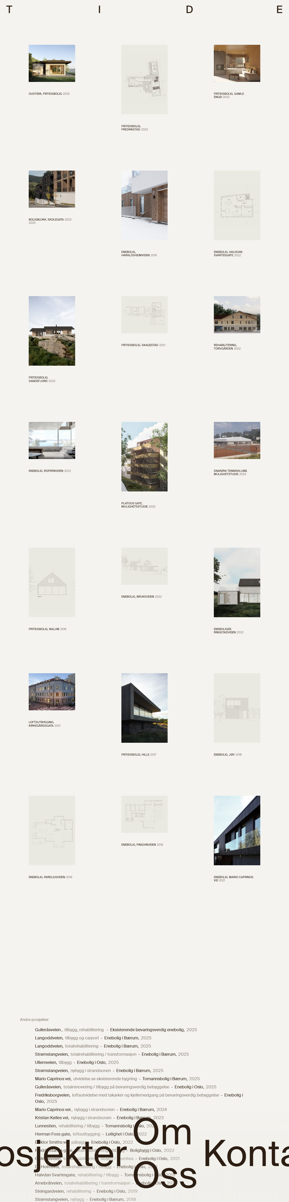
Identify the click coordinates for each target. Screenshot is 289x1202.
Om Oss (165, 1154)
